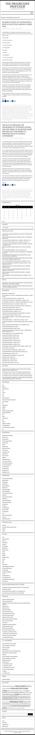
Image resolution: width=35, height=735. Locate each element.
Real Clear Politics (5, 557)
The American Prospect (6, 502)
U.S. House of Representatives (8, 669)
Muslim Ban (16, 115)
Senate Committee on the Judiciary (8, 658)
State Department (25, 196)
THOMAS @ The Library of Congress (9, 635)
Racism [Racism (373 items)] (8, 701)
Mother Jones (4, 487)
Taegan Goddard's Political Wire (8, 566)
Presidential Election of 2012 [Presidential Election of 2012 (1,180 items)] (10, 697)
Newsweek (4, 495)
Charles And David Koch (16, 190)
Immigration (4, 113)
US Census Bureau (16, 118)
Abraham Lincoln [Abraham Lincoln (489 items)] (5, 686)
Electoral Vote (4, 542)
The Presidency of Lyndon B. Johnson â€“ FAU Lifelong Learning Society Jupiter (17, 375)
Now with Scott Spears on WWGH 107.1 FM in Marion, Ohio (13, 591)
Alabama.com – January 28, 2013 (8, 293)
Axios (3, 537)
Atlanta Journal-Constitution (7, 435)
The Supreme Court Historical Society (9, 631)
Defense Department (6, 191)
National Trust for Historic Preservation (9, 618)
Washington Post (5, 470)
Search (30, 714)
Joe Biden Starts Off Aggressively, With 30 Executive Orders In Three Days (17, 24)
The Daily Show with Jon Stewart (8, 427)
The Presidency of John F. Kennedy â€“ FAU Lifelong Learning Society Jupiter (16, 373)
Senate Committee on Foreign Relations (10, 656)
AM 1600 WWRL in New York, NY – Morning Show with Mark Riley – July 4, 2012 (17, 302)
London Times (5, 450)
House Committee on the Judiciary (8, 645)
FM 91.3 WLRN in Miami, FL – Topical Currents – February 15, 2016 (15, 319)
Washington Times (5, 472)
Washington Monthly (6, 518)
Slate (3, 562)
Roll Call (3, 559)
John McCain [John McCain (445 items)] (28, 694)
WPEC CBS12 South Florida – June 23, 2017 (10, 362)
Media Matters (5, 405)
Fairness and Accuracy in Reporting (8, 399)
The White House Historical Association (9, 633)
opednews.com (5, 418)
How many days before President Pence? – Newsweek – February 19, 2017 (16, 240)
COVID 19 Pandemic (9, 107)
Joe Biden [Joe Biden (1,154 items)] (17, 694)
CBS (3, 394)
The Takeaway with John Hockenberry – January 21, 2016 (13, 355)
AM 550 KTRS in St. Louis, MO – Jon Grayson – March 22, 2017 (14, 303)
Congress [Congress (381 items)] (3, 688)
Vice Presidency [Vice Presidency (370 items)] (9, 707)
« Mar (3, 221)
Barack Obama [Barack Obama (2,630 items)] (20, 686)
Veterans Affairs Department (24, 197)
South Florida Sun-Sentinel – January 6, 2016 (10, 335)
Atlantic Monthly (5, 480)
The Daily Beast (5, 570)
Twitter (3, 530)
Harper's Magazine (5, 485)
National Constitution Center (7, 617)
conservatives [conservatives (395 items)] (8, 688)
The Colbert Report (5, 425)
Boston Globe (4, 437)
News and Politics (6, 106)
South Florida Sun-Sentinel (7, 462)
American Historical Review (7, 601)
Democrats (13, 191)
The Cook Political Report (7, 568)
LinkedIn (3, 528)
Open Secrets (4, 622)
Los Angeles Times (5, 451)
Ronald (13, 28)
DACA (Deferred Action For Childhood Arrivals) (22, 107)
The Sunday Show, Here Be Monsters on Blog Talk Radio (13, 592)
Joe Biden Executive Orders (16, 113)
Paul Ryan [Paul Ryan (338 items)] (19, 696)
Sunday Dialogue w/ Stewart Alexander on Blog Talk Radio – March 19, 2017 (16, 346)
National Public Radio (6, 412)
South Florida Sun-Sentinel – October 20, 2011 (11, 342)
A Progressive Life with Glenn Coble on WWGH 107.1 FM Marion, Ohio (15, 587)
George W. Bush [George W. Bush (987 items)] (18, 692)
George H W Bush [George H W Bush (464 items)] (10, 692)
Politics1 (3, 553)
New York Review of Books (7, 493)
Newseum (4, 654)
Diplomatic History (5, 607)
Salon (3, 560)
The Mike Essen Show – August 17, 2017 (10, 353)
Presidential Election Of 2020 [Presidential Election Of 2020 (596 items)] (11, 699)
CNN (3, 396)
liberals (21, 193)
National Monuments (23, 115)
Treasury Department (14, 197)
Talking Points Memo (6, 423)
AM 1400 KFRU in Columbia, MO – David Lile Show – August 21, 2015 (15, 300)
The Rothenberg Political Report (8, 579)
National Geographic (6, 489)
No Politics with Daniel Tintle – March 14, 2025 (11, 328)
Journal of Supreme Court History (8, 613)
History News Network (6, 589)
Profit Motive (14, 195)
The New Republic (5, 507)
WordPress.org (5, 726)
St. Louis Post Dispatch (6, 464)
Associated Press (5, 388)
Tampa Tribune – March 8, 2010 (8, 347)
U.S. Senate (4, 671)
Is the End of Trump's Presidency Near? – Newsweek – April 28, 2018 (15, 241)
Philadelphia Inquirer (6, 459)
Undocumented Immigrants (7, 118)
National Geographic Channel (7, 410)
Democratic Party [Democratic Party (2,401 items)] (17, 688)
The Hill (3, 573)
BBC (3, 390)
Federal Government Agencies (11, 192)
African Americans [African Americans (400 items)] (12, 686)
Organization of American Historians (9, 624)
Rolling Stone (4, 498)
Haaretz (3, 444)
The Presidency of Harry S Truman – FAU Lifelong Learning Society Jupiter (16, 371)
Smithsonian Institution (6, 660)
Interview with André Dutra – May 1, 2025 (10, 326)
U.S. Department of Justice (7, 663)
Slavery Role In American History (13, 117)
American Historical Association (8, 599)
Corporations (24, 190)
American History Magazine (7, 478)
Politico (3, 551)
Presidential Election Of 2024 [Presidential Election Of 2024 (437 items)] (23, 699)
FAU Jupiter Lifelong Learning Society (9, 527)
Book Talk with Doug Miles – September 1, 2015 (11, 311)
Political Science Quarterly (7, 496)
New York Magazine (6, 491)
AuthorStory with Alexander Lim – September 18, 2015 (12, 309)
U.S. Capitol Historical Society (7, 637)
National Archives (5, 649)
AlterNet (3, 386)
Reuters (3, 421)
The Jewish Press (5, 466)
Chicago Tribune (5, 439)
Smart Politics (4, 564)
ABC (3, 385)
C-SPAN (3, 392)
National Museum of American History (9, 652)
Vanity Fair (4, 517)
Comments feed (5, 724)
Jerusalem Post (5, 446)
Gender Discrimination (11, 112)
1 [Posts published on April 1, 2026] (17, 209)
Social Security (18, 196)
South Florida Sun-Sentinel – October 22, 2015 (11, 344)
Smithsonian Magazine (6, 500)
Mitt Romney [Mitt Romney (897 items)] (13, 696)
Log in (3, 720)
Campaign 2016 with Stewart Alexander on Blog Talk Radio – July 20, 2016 (16, 312)
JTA (2, 403)
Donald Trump (18, 191)
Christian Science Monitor (7, 440)
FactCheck (4, 544)
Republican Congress (27, 195)
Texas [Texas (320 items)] (30, 703)
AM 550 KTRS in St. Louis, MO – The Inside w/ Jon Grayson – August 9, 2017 (16, 305)
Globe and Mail (5, 442)
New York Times (5, 455)
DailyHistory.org (5, 606)
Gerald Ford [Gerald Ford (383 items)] (25, 692)
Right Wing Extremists (11, 196)
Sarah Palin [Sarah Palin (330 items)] (12, 703)
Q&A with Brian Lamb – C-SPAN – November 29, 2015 (12, 333)
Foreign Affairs (5, 482)
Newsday (4, 457)
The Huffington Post (6, 575)
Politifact (4, 555)
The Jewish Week (5, 468)
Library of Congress (6, 647)
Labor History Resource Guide (8, 615)
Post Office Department (6, 195)
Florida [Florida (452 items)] (17, 690)
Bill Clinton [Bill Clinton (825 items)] (29, 686)
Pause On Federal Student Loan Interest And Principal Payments (17, 116)
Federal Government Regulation (24, 192)
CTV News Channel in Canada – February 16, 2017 (11, 314)
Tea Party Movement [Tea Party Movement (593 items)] (24, 703)
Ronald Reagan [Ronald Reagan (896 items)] (6, 703)
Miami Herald (4, 453)
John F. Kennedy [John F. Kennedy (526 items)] (23, 694)
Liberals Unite (4, 548)
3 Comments (19, 28)
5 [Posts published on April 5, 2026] (4, 211)
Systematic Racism (23, 117)
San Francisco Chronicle (6, 461)
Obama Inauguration (6, 679)
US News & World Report (7, 515)
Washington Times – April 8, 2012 (8, 357)
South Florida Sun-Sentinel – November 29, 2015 (11, 340)
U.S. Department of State (7, 665)
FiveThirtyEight (5, 546)
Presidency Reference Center (7, 626)
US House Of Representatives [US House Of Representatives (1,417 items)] (19, 705)
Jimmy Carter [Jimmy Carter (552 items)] (11, 694)
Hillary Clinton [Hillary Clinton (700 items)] (5, 694)
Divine (15, 732)
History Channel (5, 401)
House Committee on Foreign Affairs (9, 643)
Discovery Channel (5, 397)
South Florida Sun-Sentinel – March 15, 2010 (10, 338)
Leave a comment (19, 137)
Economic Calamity (15, 108)
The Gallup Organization (6, 571)
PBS (3, 419)
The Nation (4, 506)
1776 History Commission (17, 106)
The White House (5, 661)
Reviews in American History (7, 628)
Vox (3, 429)
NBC (3, 414)
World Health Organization (7, 119)
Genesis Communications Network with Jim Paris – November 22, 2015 (15, 324)
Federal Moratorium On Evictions (13, 111)
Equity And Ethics (21, 110)
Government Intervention (7, 193)
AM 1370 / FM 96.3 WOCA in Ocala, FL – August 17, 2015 (13, 298)
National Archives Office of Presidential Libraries (11, 650)
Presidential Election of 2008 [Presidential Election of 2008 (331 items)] (25, 696)
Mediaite (3, 407)
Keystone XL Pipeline (26, 113)
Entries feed (4, 722)
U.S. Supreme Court (6, 672)
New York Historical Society (7, 620)
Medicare (29, 193)
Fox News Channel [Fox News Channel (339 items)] (21, 690)
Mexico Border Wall (10, 115)
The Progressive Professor (17, 5)
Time (3, 513)
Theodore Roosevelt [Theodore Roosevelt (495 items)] (6, 705)
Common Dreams (5, 538)
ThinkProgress (5, 581)
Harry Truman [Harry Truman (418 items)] (29, 692)
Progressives (19, 195)
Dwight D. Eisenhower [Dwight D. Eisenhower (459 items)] (11, 690)
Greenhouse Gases (25, 112)
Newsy (3, 416)
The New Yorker (5, 509)
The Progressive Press (6, 577)
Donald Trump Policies (6, 108)
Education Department (26, 191)
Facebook (4, 525)
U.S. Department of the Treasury (8, 667)
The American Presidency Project (8, 629)
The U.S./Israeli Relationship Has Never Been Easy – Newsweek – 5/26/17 (16, 260)
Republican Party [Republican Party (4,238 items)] (16, 701)
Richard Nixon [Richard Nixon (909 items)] (27, 701)
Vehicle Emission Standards (26, 118)
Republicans (4, 196)
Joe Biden (9, 113)
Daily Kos (4, 540)
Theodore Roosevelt (6, 197)
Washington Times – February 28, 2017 (9, 358)
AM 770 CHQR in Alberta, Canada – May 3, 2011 (11, 307)
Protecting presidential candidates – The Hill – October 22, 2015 (14, 249)
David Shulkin (29, 190)
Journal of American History (7, 611)
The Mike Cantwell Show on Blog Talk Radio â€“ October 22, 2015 (14, 351)
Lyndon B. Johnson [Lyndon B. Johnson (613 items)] (6, 696)
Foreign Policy (5, 484)
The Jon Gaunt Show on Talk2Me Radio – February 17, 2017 (13, 349)
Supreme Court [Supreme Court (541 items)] (17, 703)
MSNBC (3, 408)
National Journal (5, 549)
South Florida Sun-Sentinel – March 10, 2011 (10, 336)
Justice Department (16, 193)
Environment (21, 108)
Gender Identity (19, 112)
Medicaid (25, 193)
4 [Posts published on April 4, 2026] (30, 209)
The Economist (5, 504)
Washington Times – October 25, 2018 (9, 360)
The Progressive (5, 511)
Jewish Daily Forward (6, 448)
